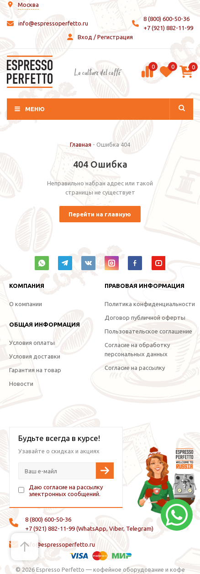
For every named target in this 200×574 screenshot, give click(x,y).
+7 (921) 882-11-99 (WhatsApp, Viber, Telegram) (89, 528)
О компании (25, 304)
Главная (80, 144)
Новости (21, 383)
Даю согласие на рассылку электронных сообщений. (66, 490)
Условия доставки (34, 356)
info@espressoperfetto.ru (53, 23)
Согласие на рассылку (135, 367)
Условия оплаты (32, 342)
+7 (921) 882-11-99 (168, 28)
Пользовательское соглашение (148, 331)
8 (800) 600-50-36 (166, 18)
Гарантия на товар (35, 370)
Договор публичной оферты (145, 317)
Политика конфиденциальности (150, 304)
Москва (28, 4)
